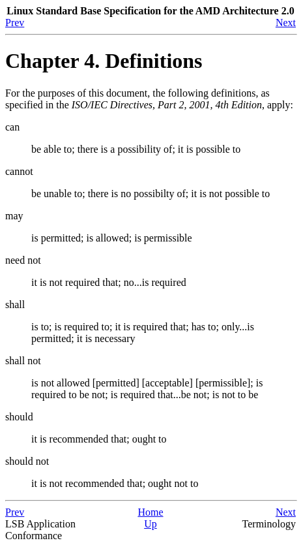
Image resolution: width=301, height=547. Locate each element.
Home (150, 512)
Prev (14, 22)
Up (150, 523)
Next (286, 22)
